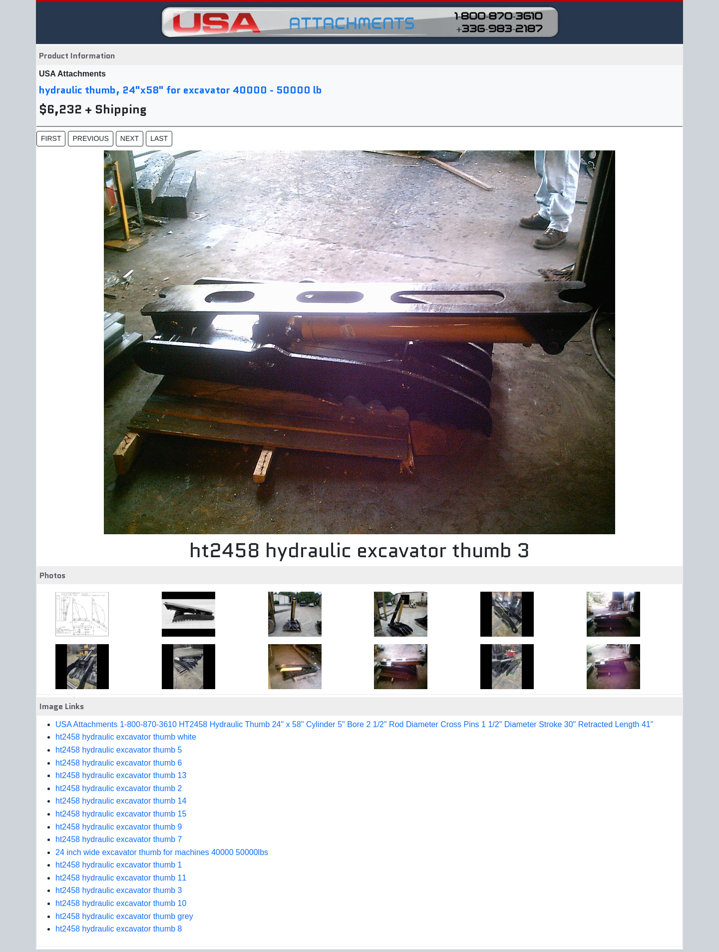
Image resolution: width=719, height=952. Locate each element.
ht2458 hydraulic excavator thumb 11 (120, 878)
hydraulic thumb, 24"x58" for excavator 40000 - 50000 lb (180, 90)
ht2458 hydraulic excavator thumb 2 (118, 788)
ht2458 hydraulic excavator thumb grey (124, 916)
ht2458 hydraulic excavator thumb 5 (118, 750)
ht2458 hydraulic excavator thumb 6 (118, 763)
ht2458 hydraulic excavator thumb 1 (118, 865)
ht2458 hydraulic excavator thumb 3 (118, 890)
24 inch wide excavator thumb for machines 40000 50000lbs (161, 852)
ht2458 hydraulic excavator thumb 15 (120, 814)
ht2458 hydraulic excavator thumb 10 (120, 903)
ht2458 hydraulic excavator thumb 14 (120, 801)
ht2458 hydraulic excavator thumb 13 (120, 775)
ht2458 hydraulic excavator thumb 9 (118, 827)
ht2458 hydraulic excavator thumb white (125, 737)
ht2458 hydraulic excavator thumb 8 (118, 929)
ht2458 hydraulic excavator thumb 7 (118, 839)
